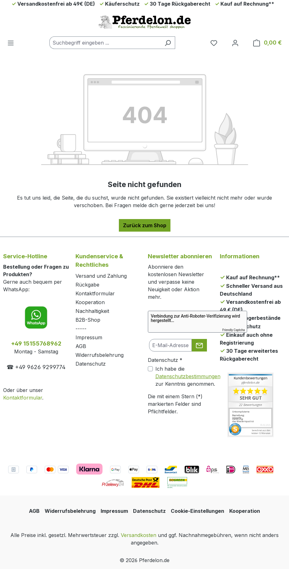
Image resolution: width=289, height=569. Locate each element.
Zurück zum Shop (144, 225)
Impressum (88, 337)
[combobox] (105, 42)
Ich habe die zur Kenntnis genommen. (187, 376)
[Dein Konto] (235, 42)
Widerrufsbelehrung (99, 355)
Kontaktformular (22, 398)
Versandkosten (138, 535)
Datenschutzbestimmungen (187, 376)
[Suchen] (167, 42)
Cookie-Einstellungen (197, 511)
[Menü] (10, 42)
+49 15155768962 (36, 343)
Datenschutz (90, 364)
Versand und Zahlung (101, 276)
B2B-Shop (87, 320)
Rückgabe (87, 285)
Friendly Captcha (233, 330)
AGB (80, 346)
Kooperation (90, 302)
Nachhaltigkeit (92, 311)
